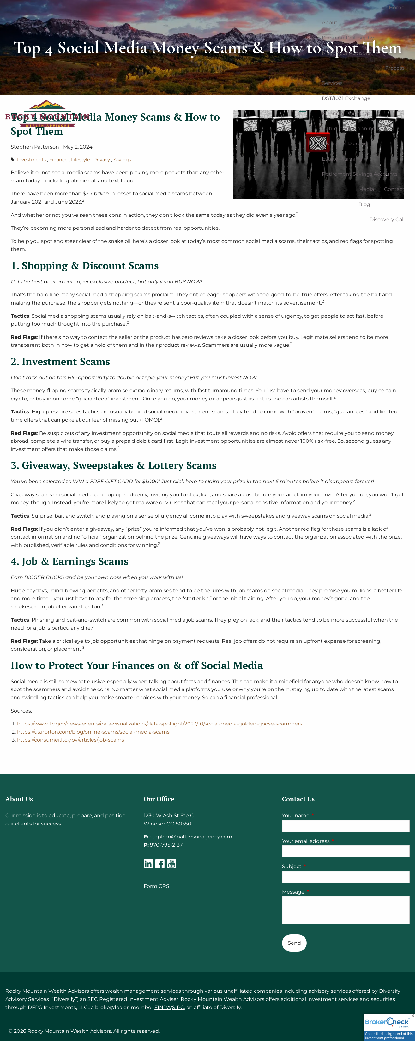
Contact (394, 189)
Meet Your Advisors (346, 53)
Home (397, 7)
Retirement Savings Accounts (360, 174)
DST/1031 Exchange (346, 98)
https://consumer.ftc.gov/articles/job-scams (71, 740)
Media (366, 189)
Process (395, 68)
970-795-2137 (166, 845)
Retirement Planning (349, 129)
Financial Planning (345, 113)
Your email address (332, 841)
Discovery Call (387, 219)
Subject (318, 866)
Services (332, 83)
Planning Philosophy (348, 38)
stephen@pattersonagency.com (191, 837)
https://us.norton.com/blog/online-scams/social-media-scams (94, 732)
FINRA (162, 1007)
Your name (322, 816)
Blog (364, 204)
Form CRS (156, 886)
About (330, 23)
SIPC (178, 1007)
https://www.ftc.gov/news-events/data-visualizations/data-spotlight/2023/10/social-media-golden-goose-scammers (161, 724)
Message (319, 892)
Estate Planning (342, 159)
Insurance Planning (346, 144)
